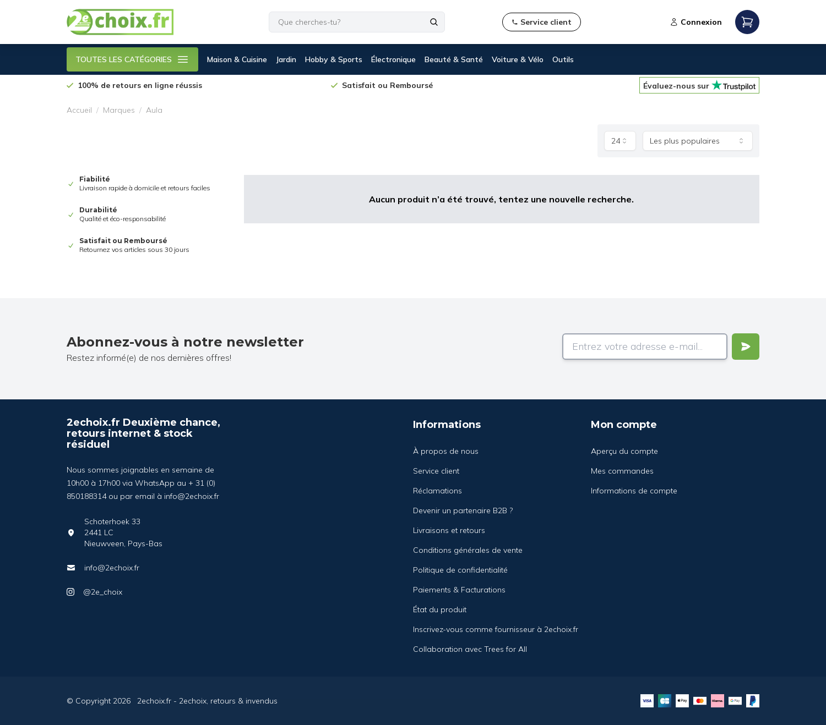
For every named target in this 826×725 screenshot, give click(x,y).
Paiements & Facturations (459, 590)
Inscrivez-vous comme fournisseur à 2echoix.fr (495, 629)
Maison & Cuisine (237, 59)
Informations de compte (634, 491)
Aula (154, 110)
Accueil (79, 110)
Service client (436, 471)
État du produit (439, 609)
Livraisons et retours (449, 530)
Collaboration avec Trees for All (470, 649)
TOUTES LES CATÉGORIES (132, 59)
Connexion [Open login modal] (696, 22)
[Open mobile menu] (747, 22)
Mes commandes (622, 471)
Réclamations (437, 491)
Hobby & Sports (333, 59)
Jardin (286, 59)
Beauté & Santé (454, 59)
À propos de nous (446, 451)
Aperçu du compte (624, 451)
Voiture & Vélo (518, 59)
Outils (563, 59)
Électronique (393, 59)
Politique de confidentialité (460, 570)
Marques (119, 110)
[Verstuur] (745, 346)
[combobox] (620, 141)
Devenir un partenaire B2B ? (463, 510)
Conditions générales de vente (468, 550)
